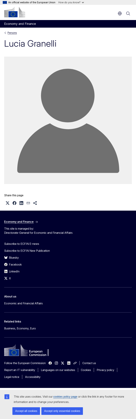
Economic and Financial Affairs (23, 303)
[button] (7, 203)
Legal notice (11, 377)
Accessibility (33, 377)
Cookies (86, 370)
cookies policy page (65, 396)
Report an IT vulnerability (19, 370)
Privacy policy (105, 370)
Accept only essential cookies (62, 411)
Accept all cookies (26, 411)
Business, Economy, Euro (20, 328)
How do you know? (71, 2)
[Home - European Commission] (14, 12)
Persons (12, 32)
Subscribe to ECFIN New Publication (27, 250)
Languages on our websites (58, 370)
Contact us (89, 363)
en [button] (120, 13)
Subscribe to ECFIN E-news (21, 243)
